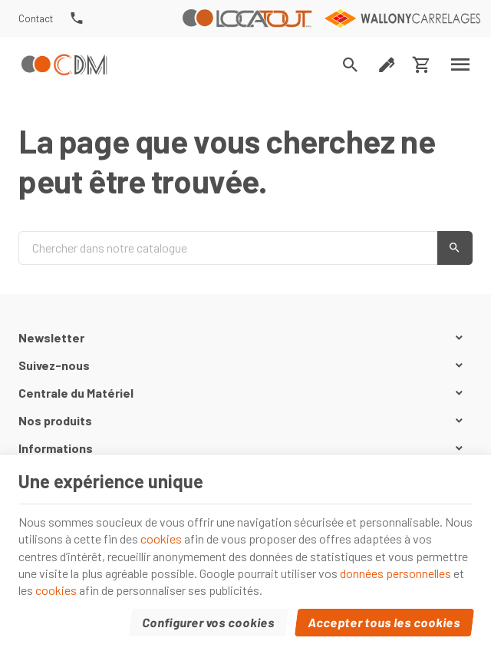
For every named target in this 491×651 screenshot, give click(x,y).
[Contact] (36, 18)
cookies (161, 538)
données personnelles (395, 573)
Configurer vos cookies (209, 622)
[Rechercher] (350, 64)
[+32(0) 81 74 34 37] (76, 18)
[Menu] (460, 64)
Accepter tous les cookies (385, 622)
